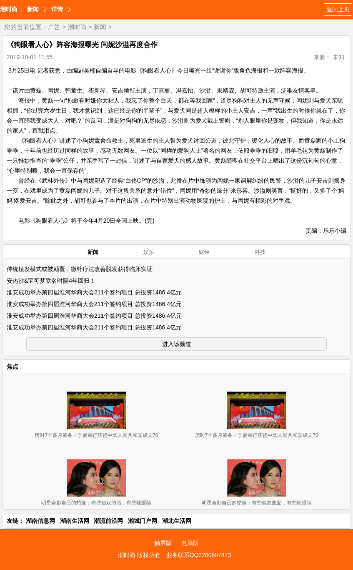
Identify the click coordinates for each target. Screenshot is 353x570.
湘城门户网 (142, 520)
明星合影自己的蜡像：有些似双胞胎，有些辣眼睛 (96, 503)
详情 (57, 9)
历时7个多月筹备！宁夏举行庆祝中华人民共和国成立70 (96, 435)
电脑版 (190, 543)
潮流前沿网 (108, 520)
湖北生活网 (176, 520)
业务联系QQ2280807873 (198, 555)
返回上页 (338, 9)
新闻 (33, 9)
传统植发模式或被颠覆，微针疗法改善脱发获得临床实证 (80, 269)
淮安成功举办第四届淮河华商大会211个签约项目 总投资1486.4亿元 (94, 292)
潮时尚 (9, 9)
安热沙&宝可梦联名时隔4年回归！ (51, 280)
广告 (54, 26)
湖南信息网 (40, 520)
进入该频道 (176, 344)
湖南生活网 (74, 520)
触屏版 (163, 543)
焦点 (12, 366)
